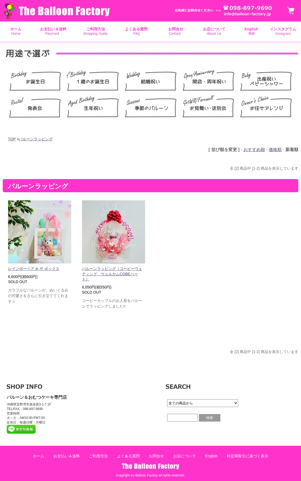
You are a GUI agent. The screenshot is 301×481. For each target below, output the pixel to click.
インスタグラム (283, 29)
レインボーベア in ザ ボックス (33, 268)
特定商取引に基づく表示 (247, 456)
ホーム (16, 29)
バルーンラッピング (36, 139)
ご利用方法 (95, 29)
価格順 (275, 149)
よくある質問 (136, 29)
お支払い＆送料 (53, 29)
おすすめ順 (254, 149)
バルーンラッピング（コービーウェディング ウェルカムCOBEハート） (112, 273)
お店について (214, 29)
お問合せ (175, 29)
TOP (12, 139)
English (251, 29)
